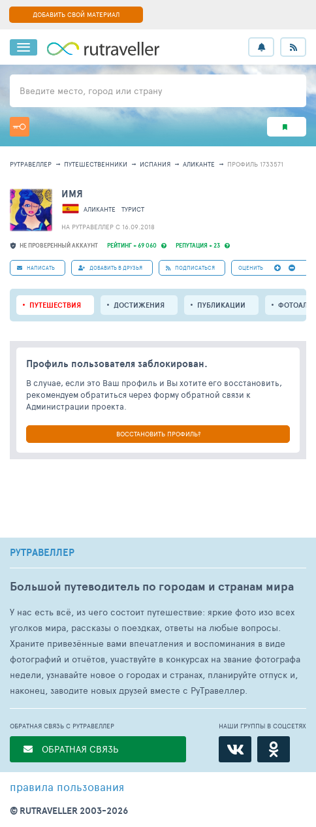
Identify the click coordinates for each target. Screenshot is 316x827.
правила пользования (67, 786)
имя (72, 194)
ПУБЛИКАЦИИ (221, 305)
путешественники (95, 164)
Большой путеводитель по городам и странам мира (152, 586)
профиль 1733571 (255, 164)
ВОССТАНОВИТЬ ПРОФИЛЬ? (158, 433)
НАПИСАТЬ (36, 267)
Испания (155, 164)
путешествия (55, 305)
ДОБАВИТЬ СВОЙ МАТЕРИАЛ (76, 14)
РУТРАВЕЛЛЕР (42, 552)
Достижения (139, 305)
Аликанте (199, 164)
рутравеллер (31, 164)
